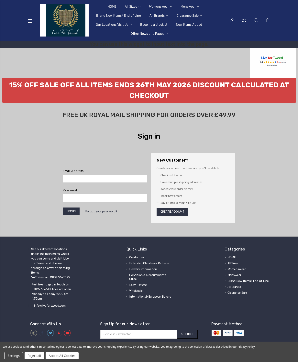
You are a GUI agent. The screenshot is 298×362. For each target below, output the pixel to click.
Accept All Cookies (62, 356)
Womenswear (160, 6)
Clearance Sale (189, 15)
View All (232, 299)
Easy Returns (138, 285)
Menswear (190, 6)
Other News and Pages (149, 34)
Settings (14, 356)
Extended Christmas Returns (149, 264)
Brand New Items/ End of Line (118, 15)
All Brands (158, 15)
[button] (149, 90)
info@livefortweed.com (50, 306)
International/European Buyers (150, 297)
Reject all (34, 356)
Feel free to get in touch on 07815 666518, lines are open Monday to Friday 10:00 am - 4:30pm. (51, 292)
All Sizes (132, 6)
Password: (70, 190)
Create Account (174, 212)
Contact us (137, 258)
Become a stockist (153, 25)
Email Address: (73, 171)
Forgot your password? (103, 212)
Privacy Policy (246, 346)
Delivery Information (143, 270)
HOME (112, 6)
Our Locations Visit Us (114, 25)
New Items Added (189, 25)
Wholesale (136, 291)
